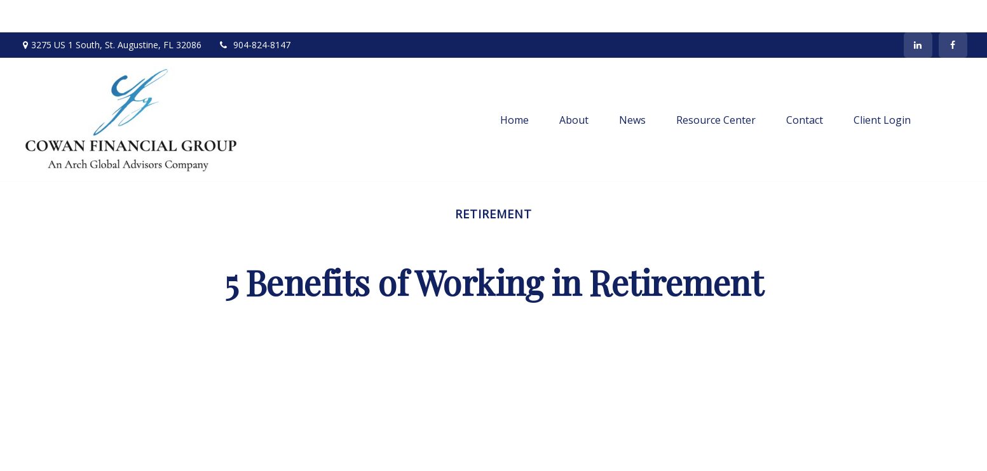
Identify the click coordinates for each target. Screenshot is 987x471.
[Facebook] (953, 12)
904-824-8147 (253, 13)
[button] (514, 87)
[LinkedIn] (918, 12)
